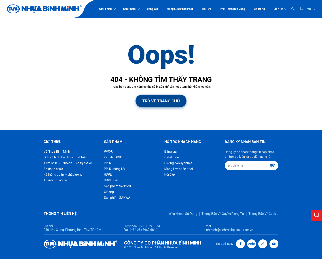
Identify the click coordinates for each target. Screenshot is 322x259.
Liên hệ (278, 8)
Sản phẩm (129, 8)
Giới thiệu (105, 8)
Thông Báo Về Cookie (263, 213)
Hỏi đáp (169, 174)
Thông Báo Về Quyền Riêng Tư (222, 213)
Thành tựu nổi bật (56, 180)
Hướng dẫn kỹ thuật (178, 163)
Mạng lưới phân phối (180, 8)
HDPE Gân (111, 180)
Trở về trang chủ (161, 101)
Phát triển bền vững (232, 8)
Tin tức (206, 8)
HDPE (108, 174)
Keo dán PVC (113, 157)
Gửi (272, 165)
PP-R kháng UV (114, 169)
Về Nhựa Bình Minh (57, 151)
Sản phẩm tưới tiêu (117, 186)
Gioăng (109, 192)
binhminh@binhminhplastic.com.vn (228, 230)
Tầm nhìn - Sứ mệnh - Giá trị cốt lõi (68, 163)
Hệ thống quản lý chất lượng (63, 174)
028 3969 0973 (149, 226)
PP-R (107, 163)
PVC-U (108, 151)
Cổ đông (259, 8)
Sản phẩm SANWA (117, 197)
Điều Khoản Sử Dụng (183, 213)
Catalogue (171, 157)
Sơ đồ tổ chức (53, 169)
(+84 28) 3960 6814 (143, 230)
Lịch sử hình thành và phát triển (65, 157)
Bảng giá (152, 8)
